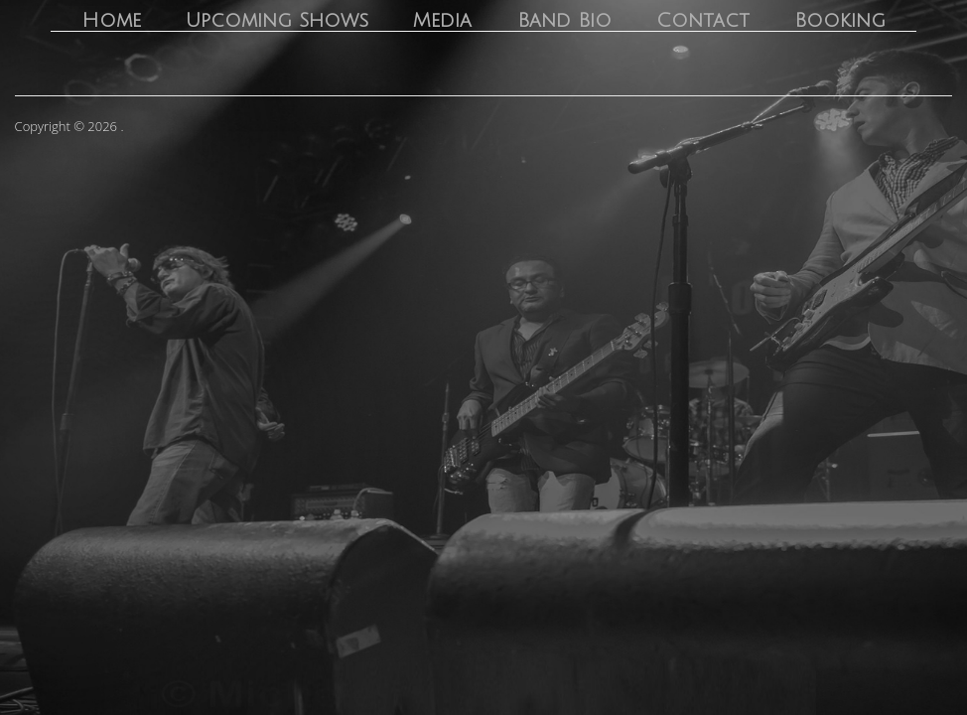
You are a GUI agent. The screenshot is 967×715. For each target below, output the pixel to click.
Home (111, 21)
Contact (703, 21)
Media (442, 21)
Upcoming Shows (277, 21)
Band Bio (564, 21)
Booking (840, 21)
